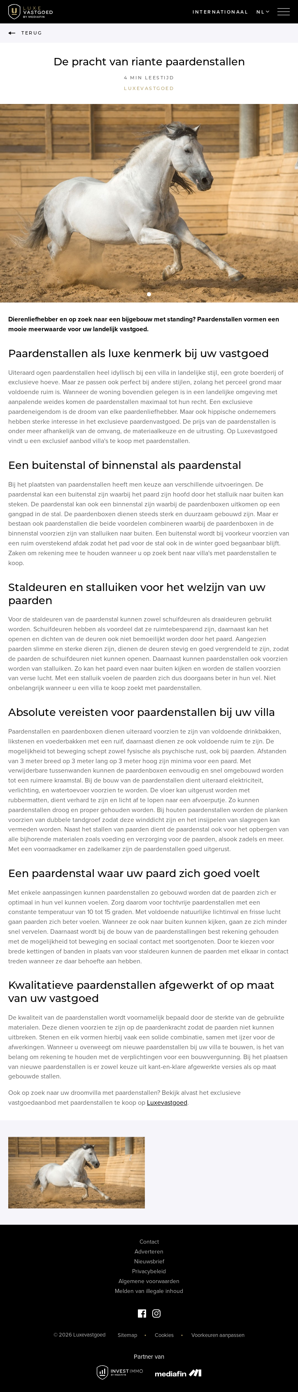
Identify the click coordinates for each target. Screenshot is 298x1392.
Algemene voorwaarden (149, 1281)
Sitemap (127, 1335)
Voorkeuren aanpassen (217, 1335)
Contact (149, 1241)
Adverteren (149, 1251)
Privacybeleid (149, 1271)
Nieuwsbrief (149, 1261)
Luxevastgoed (149, 88)
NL (262, 12)
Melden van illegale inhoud (149, 1291)
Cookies (164, 1335)
